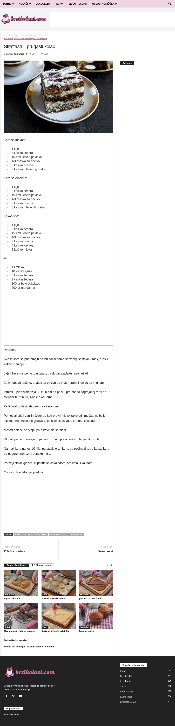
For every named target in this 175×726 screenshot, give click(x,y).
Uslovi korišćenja (105, 3)
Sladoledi (43, 3)
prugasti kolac (75, 534)
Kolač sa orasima (58, 534)
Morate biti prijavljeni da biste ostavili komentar (29, 646)
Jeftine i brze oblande (90, 598)
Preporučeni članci (16, 565)
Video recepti (127, 691)
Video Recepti (78, 3)
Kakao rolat (105, 551)
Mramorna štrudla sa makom (19, 631)
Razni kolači (40, 39)
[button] (169, 4)
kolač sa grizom (22, 534)
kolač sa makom (40, 534)
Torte (8, 4)
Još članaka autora (42, 565)
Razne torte (126, 696)
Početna (7, 35)
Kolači (25, 4)
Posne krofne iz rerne (53, 598)
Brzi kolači (9, 595)
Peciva (59, 3)
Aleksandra (19, 54)
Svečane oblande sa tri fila (55, 631)
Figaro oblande (12, 598)
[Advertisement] (112, 19)
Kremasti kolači (22, 39)
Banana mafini (86, 631)
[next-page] (111, 565)
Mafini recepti (11, 714)
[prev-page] (107, 565)
